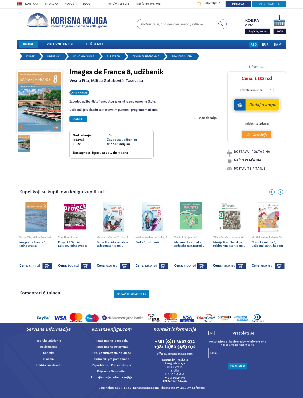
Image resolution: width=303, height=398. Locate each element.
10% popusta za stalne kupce (111, 353)
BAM (277, 44)
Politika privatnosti (48, 365)
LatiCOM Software (192, 388)
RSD (253, 44)
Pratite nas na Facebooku (111, 341)
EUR (265, 44)
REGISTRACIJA (269, 4)
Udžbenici (53, 56)
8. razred (113, 56)
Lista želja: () (212, 3)
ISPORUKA (51, 3)
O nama (48, 359)
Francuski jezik (182, 56)
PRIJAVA (238, 4)
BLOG (86, 3)
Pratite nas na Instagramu (112, 347)
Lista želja (256, 135)
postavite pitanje (250, 168)
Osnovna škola (83, 56)
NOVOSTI (70, 3)
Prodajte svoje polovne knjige (111, 377)
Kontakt (31, 3)
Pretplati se (237, 366)
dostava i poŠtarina (252, 152)
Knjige (30, 56)
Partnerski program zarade (111, 359)
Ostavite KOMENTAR (131, 294)
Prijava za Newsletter (111, 371)
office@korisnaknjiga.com (175, 354)
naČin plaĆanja (247, 160)
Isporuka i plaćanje (48, 341)
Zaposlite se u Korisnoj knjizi (111, 365)
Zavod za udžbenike (146, 56)
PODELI (78, 119)
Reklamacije (48, 347)
